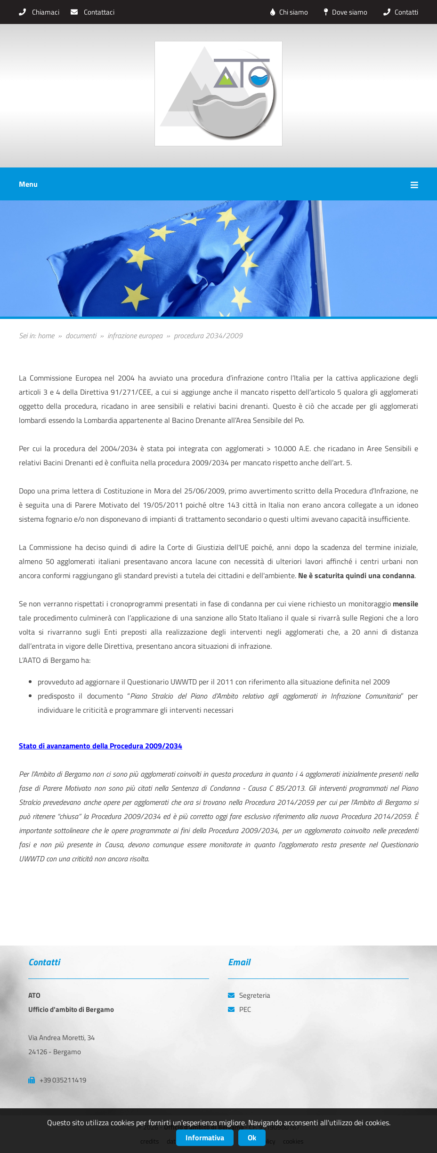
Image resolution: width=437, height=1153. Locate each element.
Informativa (205, 1137)
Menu (218, 184)
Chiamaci (39, 12)
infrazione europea (134, 335)
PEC (239, 1009)
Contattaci (92, 12)
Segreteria (249, 995)
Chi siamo (287, 12)
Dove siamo (343, 12)
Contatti (398, 12)
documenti (80, 335)
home (46, 335)
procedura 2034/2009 (208, 335)
